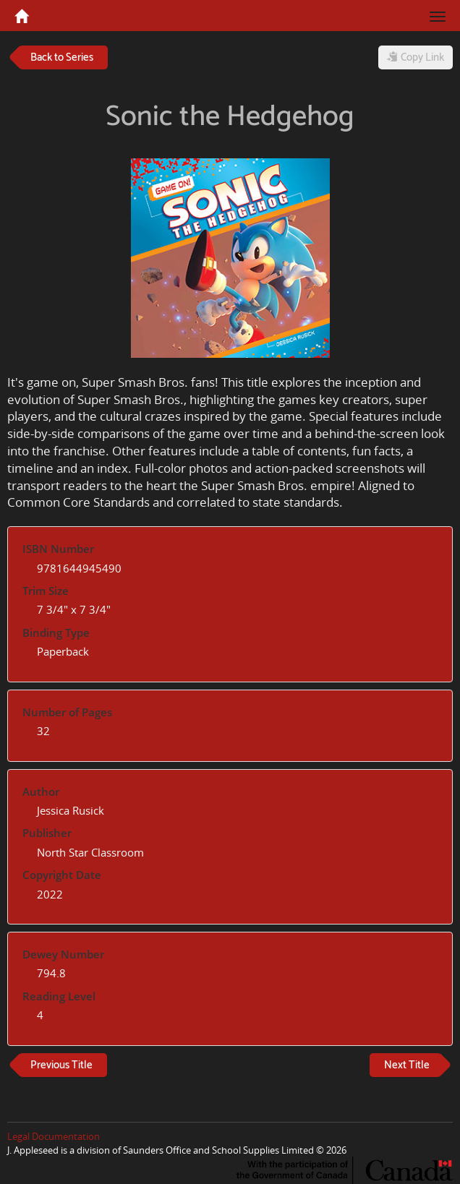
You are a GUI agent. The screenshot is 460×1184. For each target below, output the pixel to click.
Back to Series (61, 57)
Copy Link (415, 57)
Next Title (407, 1065)
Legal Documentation (53, 1136)
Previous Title (61, 1065)
